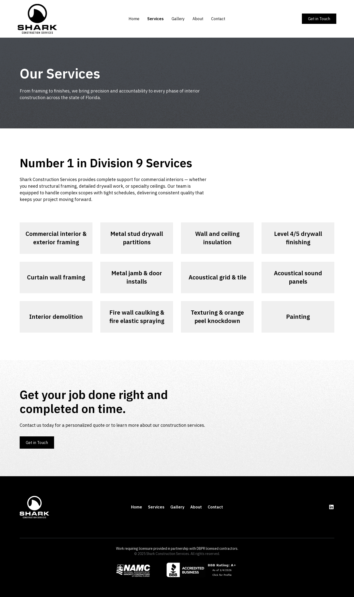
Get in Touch (319, 18)
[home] (51, 19)
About (197, 18)
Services (155, 18)
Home (134, 18)
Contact (218, 18)
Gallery (178, 18)
